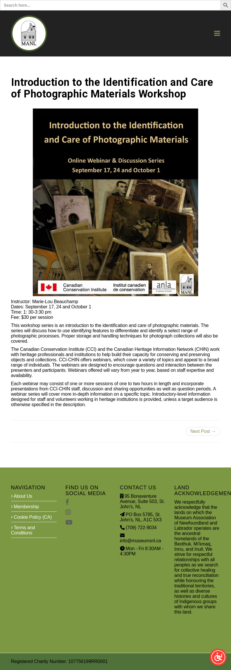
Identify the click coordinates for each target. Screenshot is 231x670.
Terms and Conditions (23, 530)
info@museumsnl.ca (140, 540)
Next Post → (203, 431)
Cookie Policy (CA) (31, 517)
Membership (25, 506)
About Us (21, 496)
